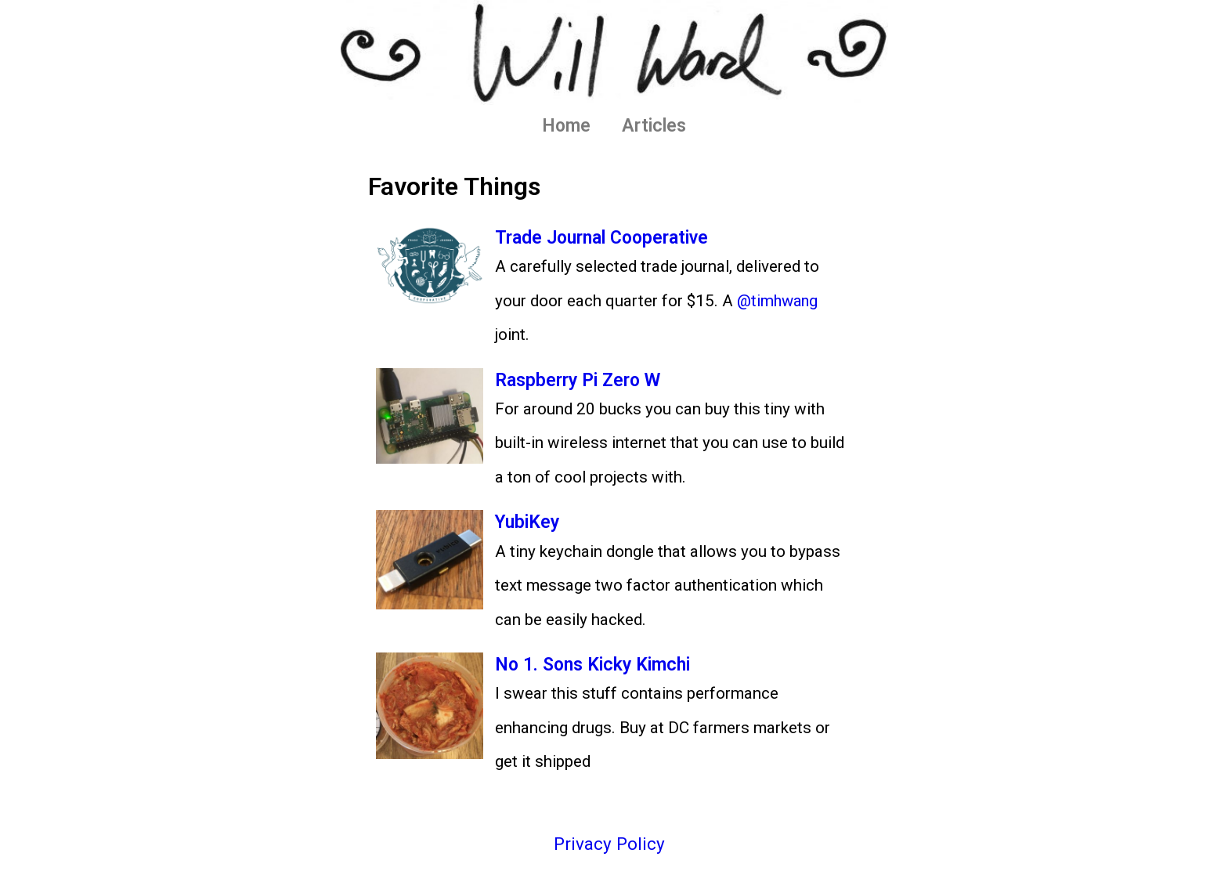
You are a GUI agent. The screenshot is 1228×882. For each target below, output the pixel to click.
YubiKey (529, 522)
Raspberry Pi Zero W (582, 380)
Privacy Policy (609, 844)
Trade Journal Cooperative (608, 237)
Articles (654, 125)
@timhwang (779, 300)
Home (566, 125)
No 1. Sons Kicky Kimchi (599, 664)
